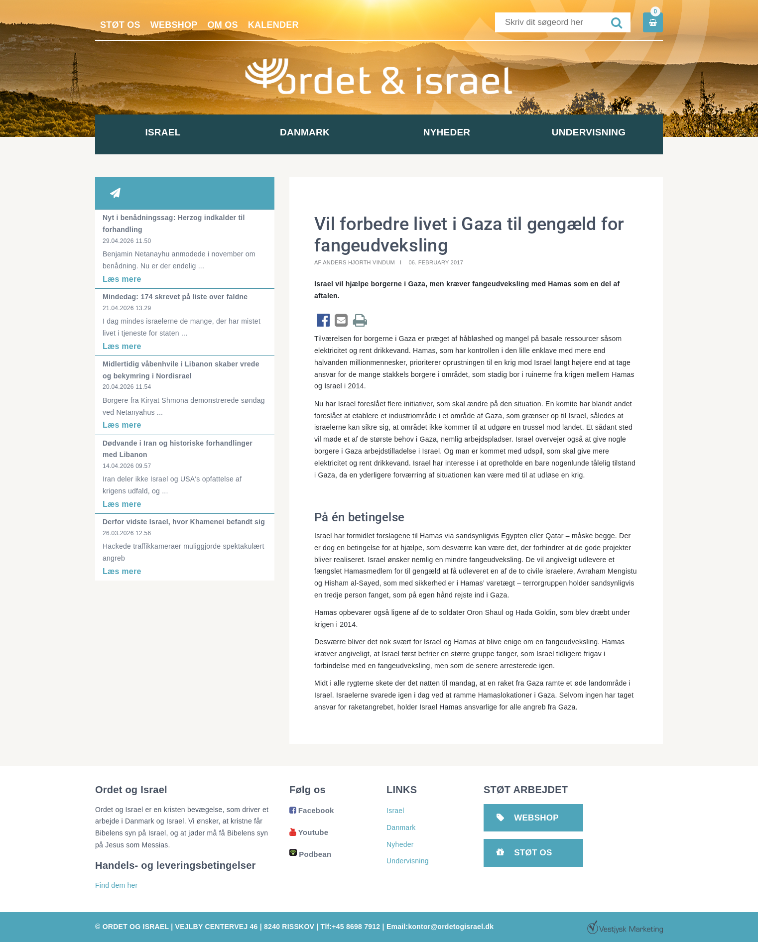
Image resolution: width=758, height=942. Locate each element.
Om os (223, 25)
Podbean (310, 854)
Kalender (273, 25)
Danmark (308, 132)
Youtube (308, 832)
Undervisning (592, 132)
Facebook (311, 810)
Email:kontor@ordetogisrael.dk (440, 927)
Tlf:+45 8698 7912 (350, 927)
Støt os (120, 25)
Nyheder (450, 132)
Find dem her (116, 885)
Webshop (174, 25)
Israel (166, 132)
